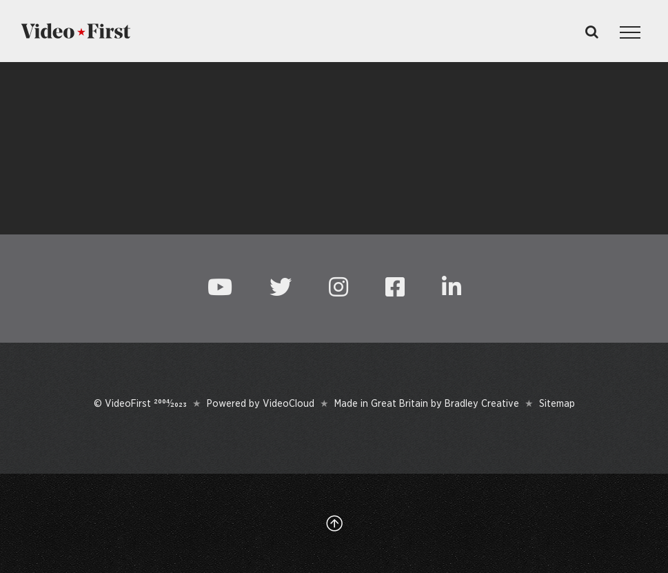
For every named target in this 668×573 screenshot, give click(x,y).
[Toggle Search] (591, 32)
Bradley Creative (482, 403)
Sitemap (557, 403)
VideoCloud (288, 403)
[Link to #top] (334, 523)
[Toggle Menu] (630, 32)
